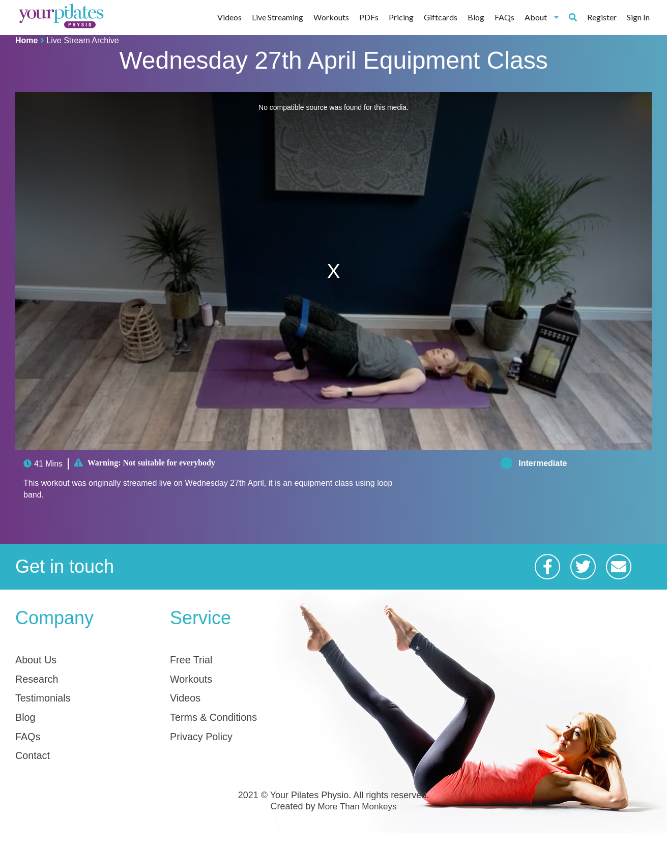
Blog (476, 17)
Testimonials (48, 703)
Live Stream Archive (82, 40)
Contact (36, 767)
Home (26, 40)
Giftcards (440, 17)
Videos (229, 17)
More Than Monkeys (357, 821)
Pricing (401, 17)
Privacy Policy (208, 746)
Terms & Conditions (223, 724)
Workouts (331, 17)
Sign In (638, 17)
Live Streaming (277, 17)
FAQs (504, 17)
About (542, 17)
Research (41, 681)
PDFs (369, 17)
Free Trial (195, 659)
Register (602, 17)
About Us (40, 659)
